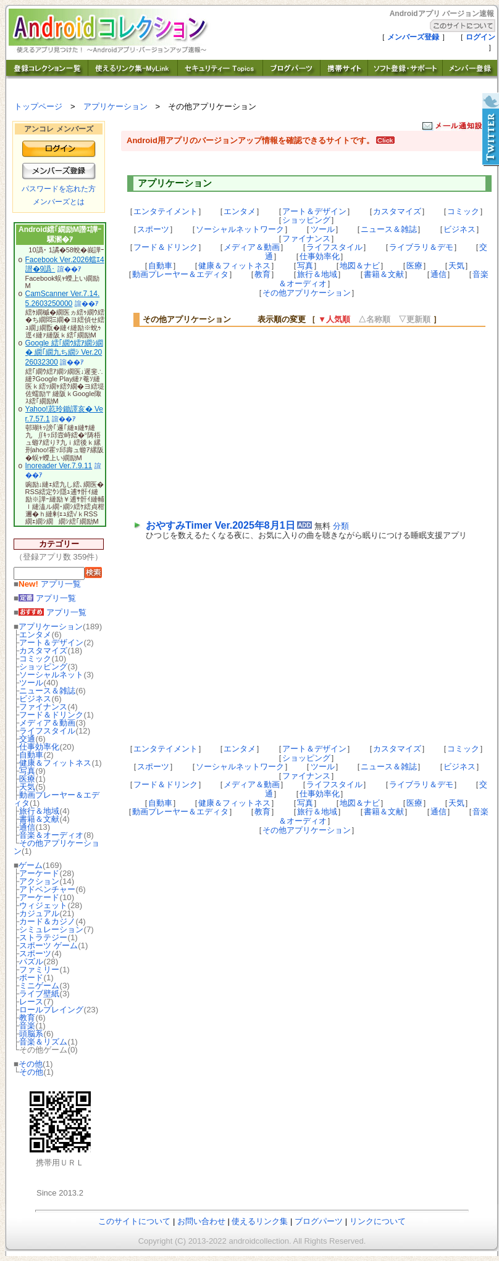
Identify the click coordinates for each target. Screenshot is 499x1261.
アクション (39, 881)
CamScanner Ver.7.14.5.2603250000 (62, 298)
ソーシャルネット (51, 674)
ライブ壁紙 (39, 993)
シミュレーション (51, 929)
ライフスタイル (47, 730)
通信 (27, 827)
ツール (31, 682)
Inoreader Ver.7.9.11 (59, 465)
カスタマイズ (43, 650)
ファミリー (39, 969)
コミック (35, 658)
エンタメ (35, 634)
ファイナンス (43, 706)
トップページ (38, 106)
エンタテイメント (165, 211)
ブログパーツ (319, 1221)
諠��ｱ (69, 269)
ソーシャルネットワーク (240, 229)
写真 (27, 770)
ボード (31, 977)
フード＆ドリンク (51, 714)
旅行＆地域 (39, 811)
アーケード (39, 873)
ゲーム (31, 865)
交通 (27, 738)
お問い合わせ (201, 1221)
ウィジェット (43, 905)
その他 (31, 1064)
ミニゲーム (39, 985)
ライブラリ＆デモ (421, 247)
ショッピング (43, 666)
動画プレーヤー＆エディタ (56, 799)
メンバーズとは (59, 201)
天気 (27, 787)
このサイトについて (134, 1221)
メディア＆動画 (47, 722)
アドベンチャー (47, 889)
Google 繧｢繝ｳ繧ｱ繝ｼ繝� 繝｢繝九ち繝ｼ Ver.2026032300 (64, 352)
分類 (341, 526)
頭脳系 (31, 1033)
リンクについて (378, 1221)
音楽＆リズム (43, 1041)
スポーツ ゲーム (48, 945)
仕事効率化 (39, 746)
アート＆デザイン (51, 642)
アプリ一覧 (50, 584)
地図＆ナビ (360, 265)
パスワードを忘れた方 (59, 188)
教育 (27, 1017)
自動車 (31, 754)
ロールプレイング (51, 1009)
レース (31, 1001)
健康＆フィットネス (55, 762)
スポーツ (35, 953)
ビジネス (35, 698)
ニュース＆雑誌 (47, 690)
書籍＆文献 (39, 819)
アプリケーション (115, 106)
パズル (31, 961)
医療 (27, 778)
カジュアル (39, 913)
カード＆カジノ (47, 921)
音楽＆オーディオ (51, 835)
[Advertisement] (250, 422)
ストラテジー (43, 937)
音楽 (27, 1025)
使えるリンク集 (260, 1221)
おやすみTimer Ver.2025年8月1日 (220, 525)
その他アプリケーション (56, 847)
